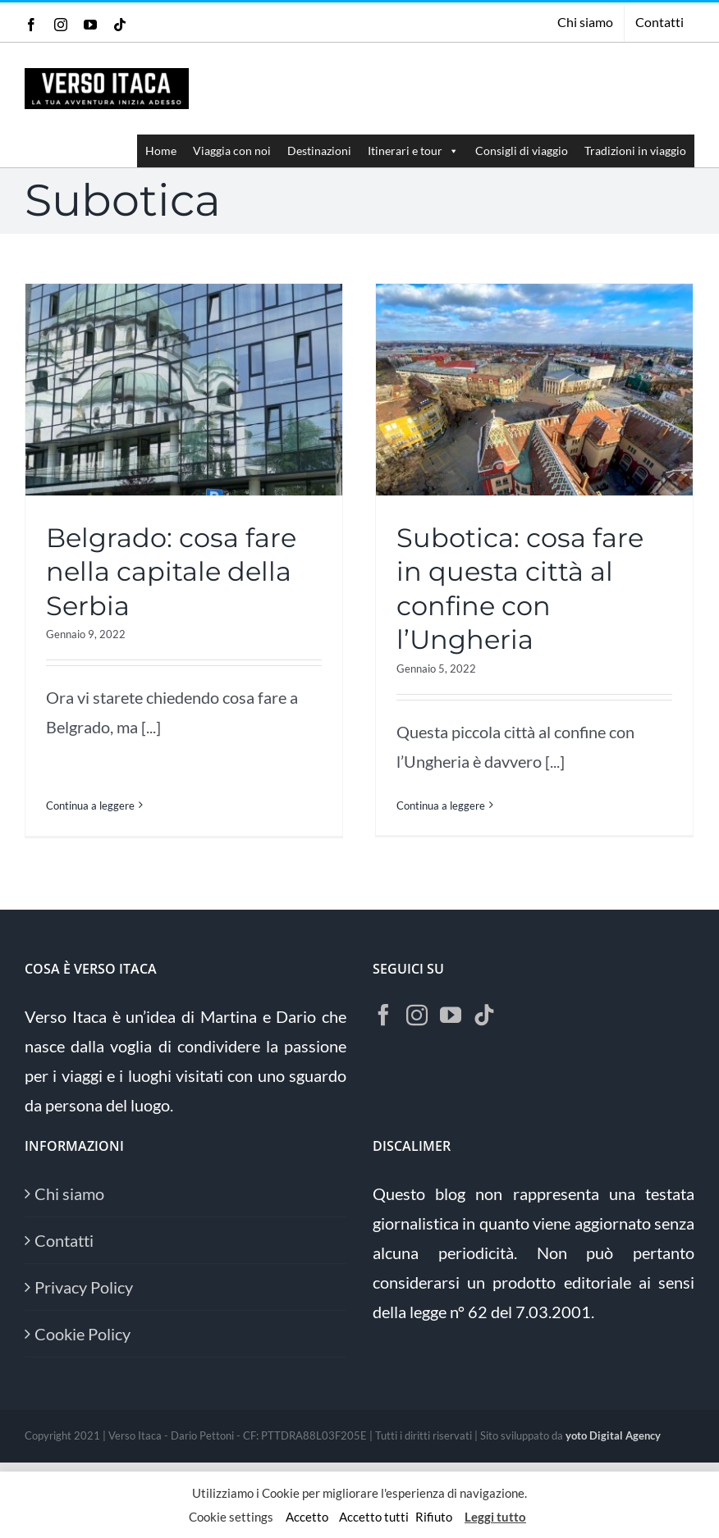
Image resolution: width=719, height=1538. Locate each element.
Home (160, 150)
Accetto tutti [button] (374, 1516)
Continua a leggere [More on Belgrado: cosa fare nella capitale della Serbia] (90, 770)
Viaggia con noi (232, 150)
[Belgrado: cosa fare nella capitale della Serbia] (183, 389)
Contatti (64, 1248)
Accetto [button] (307, 1516)
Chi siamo (69, 1202)
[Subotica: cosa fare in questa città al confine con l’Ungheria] (528, 389)
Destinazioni (319, 150)
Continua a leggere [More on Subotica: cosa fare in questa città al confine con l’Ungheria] (435, 804)
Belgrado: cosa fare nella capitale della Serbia (171, 571)
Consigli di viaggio (521, 150)
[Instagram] (417, 1023)
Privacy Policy (83, 1295)
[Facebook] (383, 1023)
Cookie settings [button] (231, 1516)
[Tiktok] (484, 1023)
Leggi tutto (495, 1516)
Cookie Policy (82, 1342)
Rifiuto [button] (433, 1516)
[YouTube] (450, 1023)
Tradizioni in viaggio (635, 150)
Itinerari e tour (413, 151)
